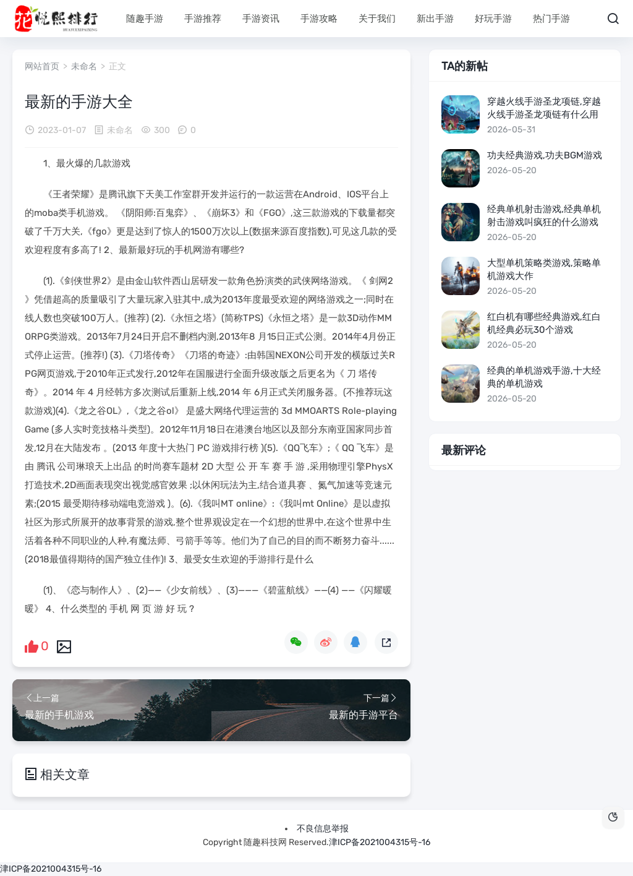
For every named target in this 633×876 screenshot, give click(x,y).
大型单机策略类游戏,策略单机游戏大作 (544, 269)
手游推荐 (202, 18)
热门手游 (551, 18)
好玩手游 (493, 18)
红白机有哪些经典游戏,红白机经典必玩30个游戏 (544, 323)
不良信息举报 (323, 828)
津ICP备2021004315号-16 (379, 842)
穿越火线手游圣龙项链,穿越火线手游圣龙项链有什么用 (544, 108)
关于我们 (377, 18)
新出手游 (435, 18)
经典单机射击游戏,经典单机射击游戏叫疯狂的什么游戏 (544, 216)
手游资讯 (260, 18)
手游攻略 (319, 18)
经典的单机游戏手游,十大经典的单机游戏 (544, 377)
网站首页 (42, 66)
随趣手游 (144, 18)
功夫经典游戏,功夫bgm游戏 (544, 155)
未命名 (84, 66)
